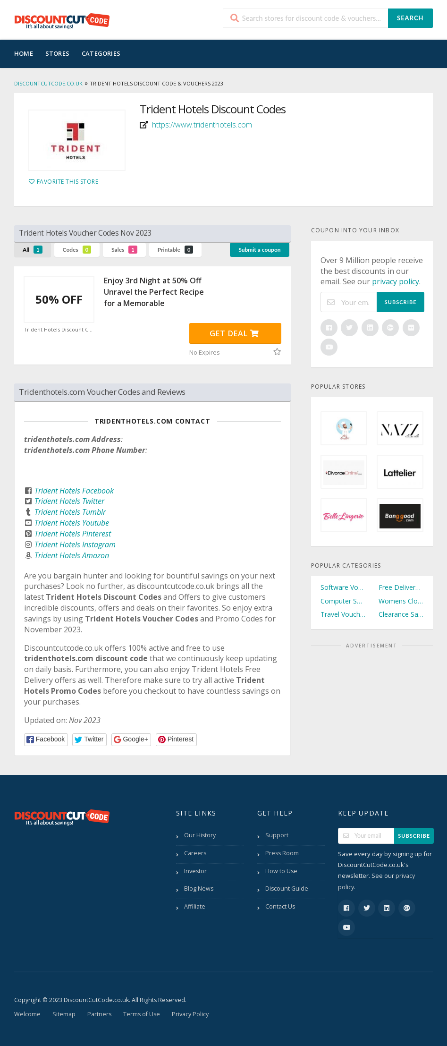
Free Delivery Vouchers (401, 587)
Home (23, 53)
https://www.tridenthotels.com (202, 124)
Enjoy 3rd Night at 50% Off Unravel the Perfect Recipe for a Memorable (154, 291)
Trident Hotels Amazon (71, 555)
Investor (195, 871)
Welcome (27, 1014)
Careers (195, 853)
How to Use (281, 871)
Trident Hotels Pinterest (72, 533)
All (32, 250)
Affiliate (194, 906)
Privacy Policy (190, 1014)
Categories (101, 53)
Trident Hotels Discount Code (59, 329)
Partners (99, 1014)
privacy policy (395, 281)
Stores (57, 53)
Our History (200, 835)
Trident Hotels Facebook (74, 490)
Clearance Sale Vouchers (401, 614)
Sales (124, 250)
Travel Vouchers (342, 614)
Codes (77, 250)
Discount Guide (286, 888)
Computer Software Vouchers (342, 600)
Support (276, 835)
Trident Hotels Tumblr (70, 512)
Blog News (198, 888)
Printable (176, 250)
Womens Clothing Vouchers (401, 600)
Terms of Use (141, 1014)
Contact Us (280, 906)
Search (410, 18)
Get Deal (234, 333)
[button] (46, 739)
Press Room (282, 853)
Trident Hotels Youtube (71, 523)
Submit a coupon (259, 249)
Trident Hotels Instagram (75, 544)
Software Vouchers (342, 587)
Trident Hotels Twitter (69, 501)
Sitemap (64, 1014)
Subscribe (401, 302)
